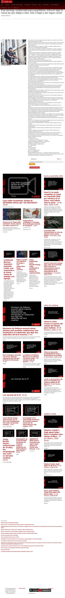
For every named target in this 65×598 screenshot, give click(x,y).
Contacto (16, 7)
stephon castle (50, 414)
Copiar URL (32, 164)
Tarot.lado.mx (50, 588)
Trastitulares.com (32, 593)
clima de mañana (51, 305)
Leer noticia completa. (34, 167)
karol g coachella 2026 (53, 176)
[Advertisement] (32, 30)
